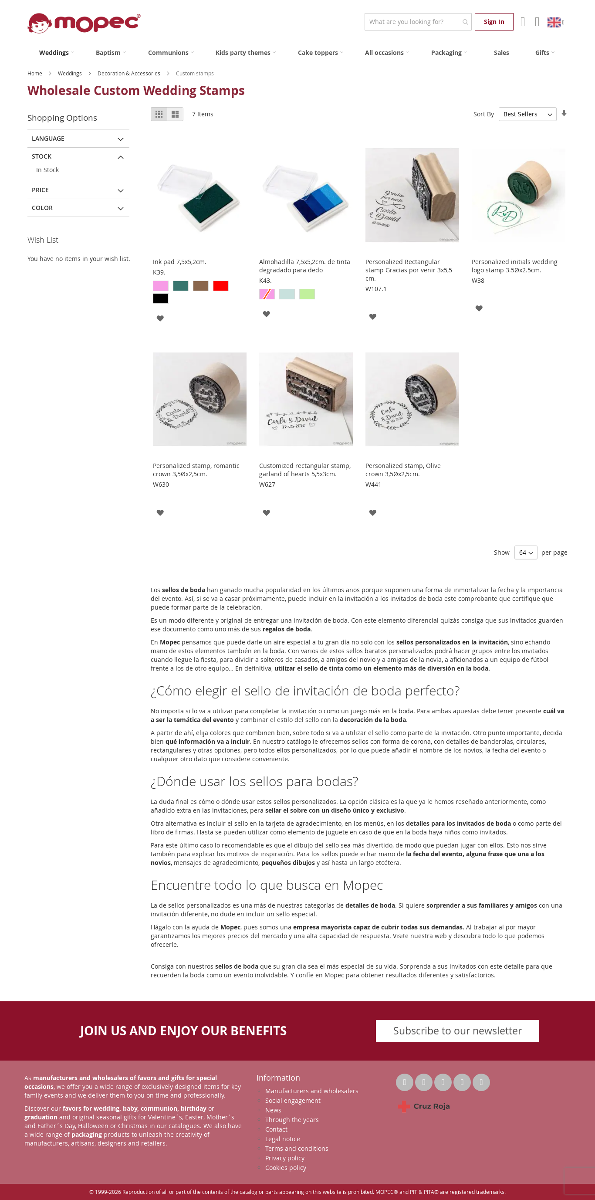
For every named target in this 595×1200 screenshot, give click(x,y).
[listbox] (200, 293)
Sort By (483, 114)
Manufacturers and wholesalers (311, 1091)
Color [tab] (42, 207)
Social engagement (293, 1100)
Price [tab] (40, 190)
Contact (276, 1129)
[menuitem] (56, 52)
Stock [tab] (41, 156)
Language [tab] (48, 138)
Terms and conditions (296, 1148)
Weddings (70, 73)
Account (522, 22)
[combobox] (418, 22)
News (273, 1110)
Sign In (494, 21)
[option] (161, 286)
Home (35, 73)
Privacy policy (284, 1158)
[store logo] (84, 23)
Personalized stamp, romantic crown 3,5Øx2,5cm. (196, 469)
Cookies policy (285, 1167)
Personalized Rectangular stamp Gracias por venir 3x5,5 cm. (408, 270)
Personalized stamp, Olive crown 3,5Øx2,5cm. (403, 469)
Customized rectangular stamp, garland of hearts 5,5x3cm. (305, 469)
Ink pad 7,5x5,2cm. (179, 262)
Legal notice (282, 1139)
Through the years (292, 1119)
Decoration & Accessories (130, 73)
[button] (160, 317)
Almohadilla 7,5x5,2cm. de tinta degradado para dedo (304, 266)
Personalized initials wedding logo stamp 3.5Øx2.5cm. (515, 266)
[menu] (297, 52)
